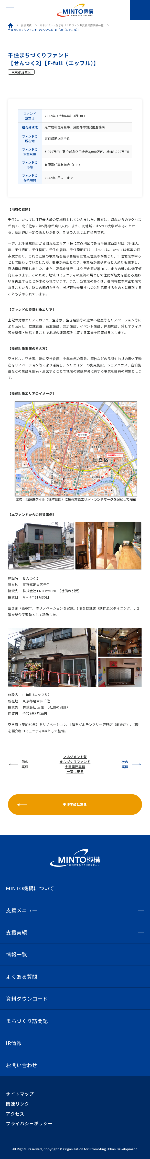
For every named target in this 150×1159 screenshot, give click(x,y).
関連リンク (17, 1103)
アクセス (15, 1113)
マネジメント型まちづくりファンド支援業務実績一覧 (71, 25)
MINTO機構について (30, 888)
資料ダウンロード (27, 998)
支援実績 (26, 25)
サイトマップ (20, 1093)
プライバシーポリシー (29, 1123)
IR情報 (14, 1043)
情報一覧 (16, 954)
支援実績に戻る (75, 804)
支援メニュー (21, 910)
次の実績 (125, 764)
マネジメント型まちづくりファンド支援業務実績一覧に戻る (75, 764)
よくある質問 (21, 976)
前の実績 (25, 764)
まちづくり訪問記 (27, 1021)
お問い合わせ (140, 10)
